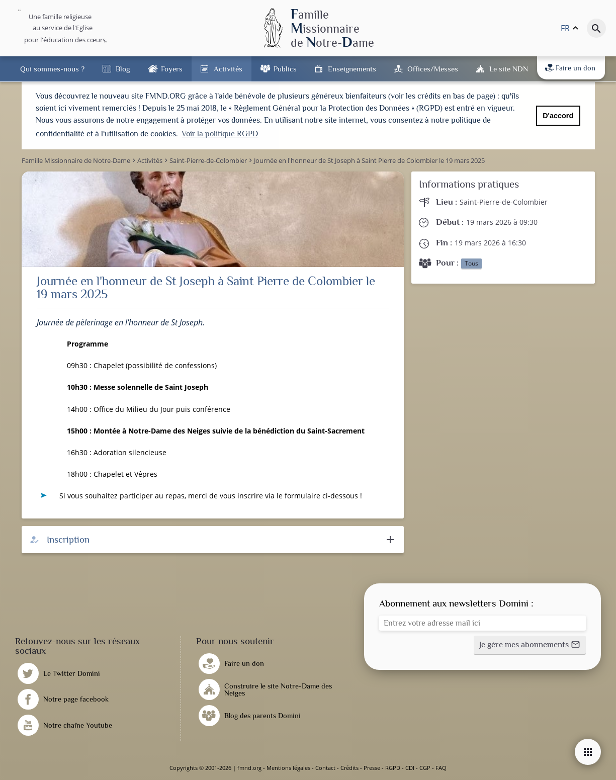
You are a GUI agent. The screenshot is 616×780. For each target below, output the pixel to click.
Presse (372, 767)
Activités (228, 68)
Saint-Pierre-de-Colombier (504, 202)
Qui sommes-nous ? (52, 68)
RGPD (392, 767)
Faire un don (570, 68)
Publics (285, 68)
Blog (123, 68)
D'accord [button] (558, 116)
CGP (424, 767)
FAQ (441, 767)
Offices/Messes (432, 68)
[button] (530, 645)
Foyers (172, 68)
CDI (409, 767)
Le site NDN (508, 68)
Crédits (349, 767)
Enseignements (352, 68)
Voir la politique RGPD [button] (220, 133)
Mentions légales (288, 767)
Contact (325, 767)
